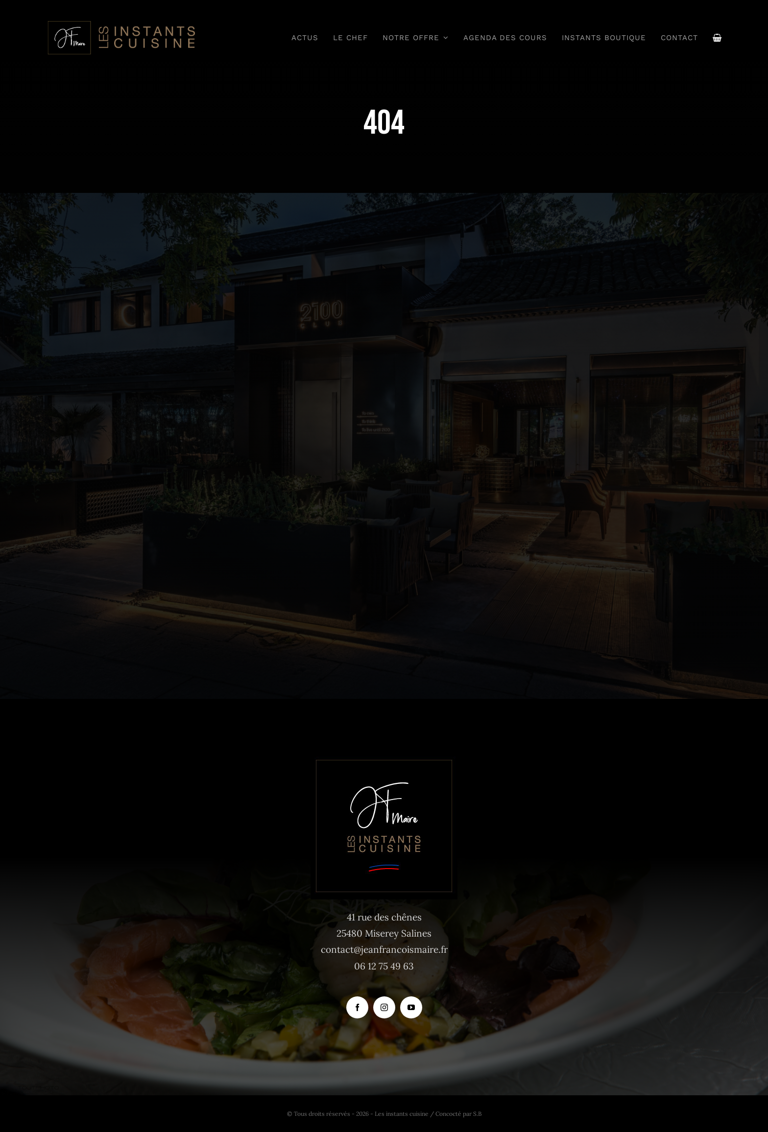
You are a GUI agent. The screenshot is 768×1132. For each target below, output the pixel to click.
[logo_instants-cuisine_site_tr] (120, 24)
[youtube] (411, 1007)
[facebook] (357, 1007)
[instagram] (384, 1007)
